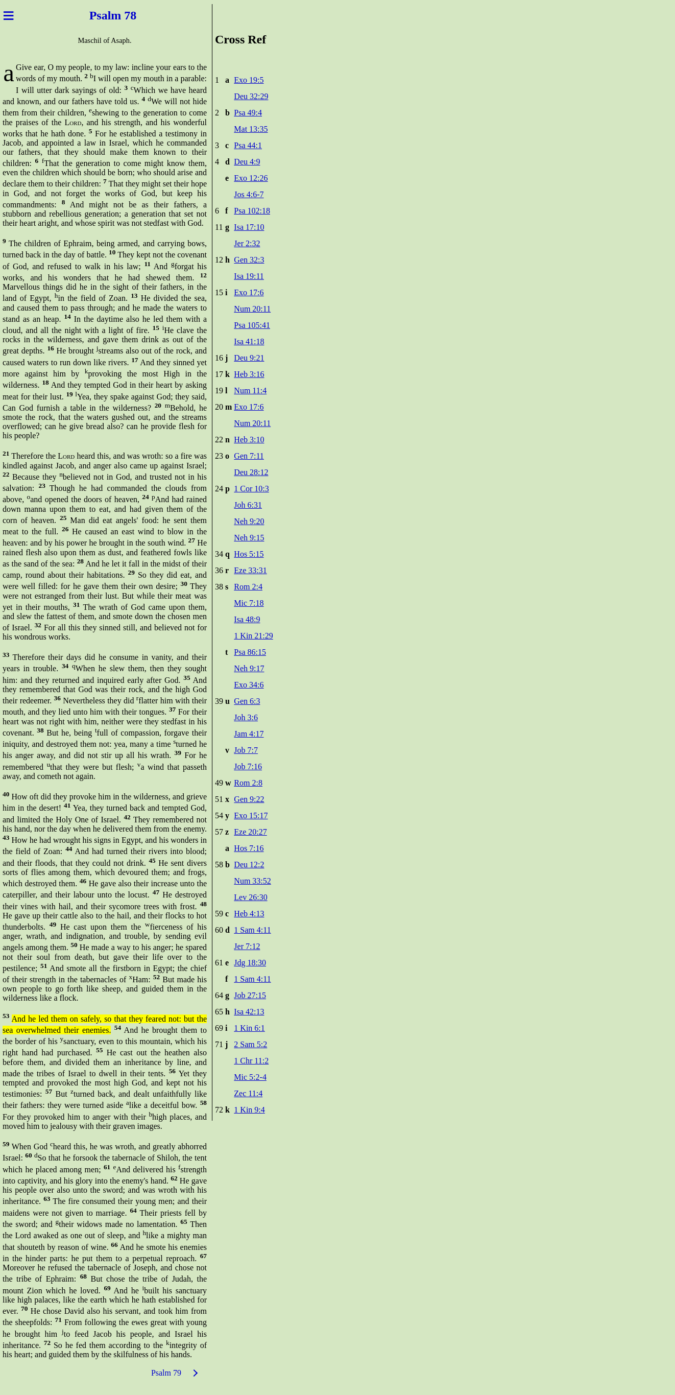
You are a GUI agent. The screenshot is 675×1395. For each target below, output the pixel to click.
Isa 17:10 (249, 227)
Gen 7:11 (249, 456)
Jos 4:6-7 (248, 194)
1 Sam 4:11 (252, 930)
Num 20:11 (252, 308)
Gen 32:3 (249, 259)
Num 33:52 (252, 881)
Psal (97, 15)
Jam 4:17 (248, 733)
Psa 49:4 (248, 112)
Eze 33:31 (250, 570)
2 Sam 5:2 (250, 1044)
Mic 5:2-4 (250, 1077)
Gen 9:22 (249, 799)
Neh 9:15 (249, 537)
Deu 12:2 (249, 864)
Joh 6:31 (248, 505)
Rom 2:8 (248, 782)
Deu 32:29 (251, 96)
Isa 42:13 (249, 1011)
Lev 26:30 (250, 897)
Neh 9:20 (249, 521)
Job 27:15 (250, 995)
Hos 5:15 (248, 554)
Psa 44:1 (248, 145)
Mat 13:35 (251, 129)
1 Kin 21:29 (253, 635)
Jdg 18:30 (250, 962)
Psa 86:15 (250, 652)
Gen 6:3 (247, 701)
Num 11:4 (250, 390)
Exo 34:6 (248, 684)
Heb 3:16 (249, 374)
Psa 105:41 (252, 325)
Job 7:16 (248, 766)
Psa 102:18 (252, 210)
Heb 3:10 (249, 439)
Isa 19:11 (249, 276)
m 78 (126, 15)
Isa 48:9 (247, 619)
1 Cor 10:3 (251, 488)
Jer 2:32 (247, 243)
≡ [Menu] (8, 15)
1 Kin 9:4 (249, 1109)
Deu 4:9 (247, 161)
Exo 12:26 (251, 178)
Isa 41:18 (249, 341)
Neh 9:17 (249, 668)
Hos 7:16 (248, 848)
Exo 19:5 (248, 80)
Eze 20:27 (250, 831)
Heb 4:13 (249, 913)
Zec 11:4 (248, 1093)
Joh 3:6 (246, 717)
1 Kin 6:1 (249, 1028)
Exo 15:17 (251, 815)
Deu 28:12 (251, 472)
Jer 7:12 (247, 946)
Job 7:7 (246, 750)
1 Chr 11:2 (251, 1060)
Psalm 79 (166, 1372)
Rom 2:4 (248, 586)
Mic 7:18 (248, 603)
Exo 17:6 (248, 292)
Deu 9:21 (249, 357)
